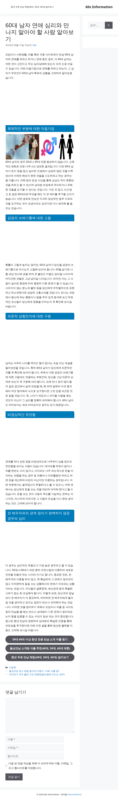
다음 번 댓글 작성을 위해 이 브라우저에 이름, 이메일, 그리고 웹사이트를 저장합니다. (41, 766)
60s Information (99, 6)
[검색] (109, 25)
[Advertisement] (39, 102)
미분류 (12, 667)
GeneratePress (74, 794)
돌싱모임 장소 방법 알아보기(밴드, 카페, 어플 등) (34, 670)
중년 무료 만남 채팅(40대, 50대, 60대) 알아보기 (32, 6)
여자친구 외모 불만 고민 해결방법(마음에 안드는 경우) (37, 674)
